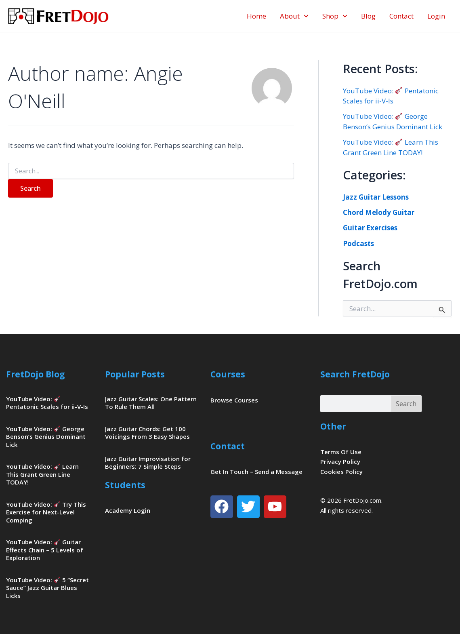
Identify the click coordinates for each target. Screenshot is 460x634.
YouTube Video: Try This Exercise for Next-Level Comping (46, 512)
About (294, 16)
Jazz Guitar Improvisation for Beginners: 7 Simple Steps (148, 463)
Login (436, 16)
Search (406, 403)
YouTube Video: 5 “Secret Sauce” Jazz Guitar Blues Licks (47, 588)
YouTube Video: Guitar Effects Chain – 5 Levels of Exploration (44, 550)
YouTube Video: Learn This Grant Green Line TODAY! (42, 474)
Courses (227, 374)
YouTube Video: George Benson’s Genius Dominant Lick (46, 437)
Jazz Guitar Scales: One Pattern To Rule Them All (151, 403)
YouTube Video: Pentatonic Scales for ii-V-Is (47, 403)
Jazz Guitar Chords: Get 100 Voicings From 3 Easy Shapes (147, 433)
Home (256, 16)
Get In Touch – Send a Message (256, 472)
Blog (368, 16)
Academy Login (127, 510)
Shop (334, 16)
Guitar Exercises (370, 227)
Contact (401, 16)
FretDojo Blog (35, 374)
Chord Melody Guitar (378, 212)
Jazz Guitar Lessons (376, 197)
